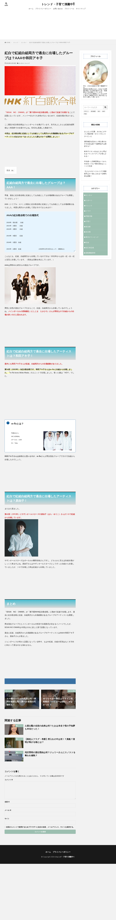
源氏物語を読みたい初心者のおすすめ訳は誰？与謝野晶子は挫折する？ (95, 143)
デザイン (86, 111)
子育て (88, 221)
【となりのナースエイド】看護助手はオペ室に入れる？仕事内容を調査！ (95, 173)
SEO (99, 111)
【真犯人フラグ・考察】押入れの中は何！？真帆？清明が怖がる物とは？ (50, 740)
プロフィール (69, 9)
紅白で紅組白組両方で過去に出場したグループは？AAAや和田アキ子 (49, 42)
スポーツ (89, 200)
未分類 (88, 232)
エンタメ (23, 42)
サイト (7, 818)
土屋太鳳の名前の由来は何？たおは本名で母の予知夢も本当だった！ (50, 727)
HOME (8, 42)
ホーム (31, 9)
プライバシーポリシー (43, 9)
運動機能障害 (90, 253)
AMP (103, 111)
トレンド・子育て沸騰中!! (58, 4)
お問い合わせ (58, 9)
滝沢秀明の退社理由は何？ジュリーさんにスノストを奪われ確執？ (50, 754)
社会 (87, 242)
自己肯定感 (90, 248)
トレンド (15, 42)
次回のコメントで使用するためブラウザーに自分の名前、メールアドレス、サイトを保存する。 (40, 827)
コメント (9, 780)
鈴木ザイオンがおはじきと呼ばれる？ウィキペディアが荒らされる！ (95, 153)
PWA (85, 114)
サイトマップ (81, 9)
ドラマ (88, 211)
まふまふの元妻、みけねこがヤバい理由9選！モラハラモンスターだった (95, 133)
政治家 (88, 227)
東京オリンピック (92, 237)
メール (8, 810)
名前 (7, 802)
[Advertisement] (58, 26)
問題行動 (89, 216)
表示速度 (93, 111)
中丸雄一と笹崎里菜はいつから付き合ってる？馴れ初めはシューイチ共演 (95, 163)
